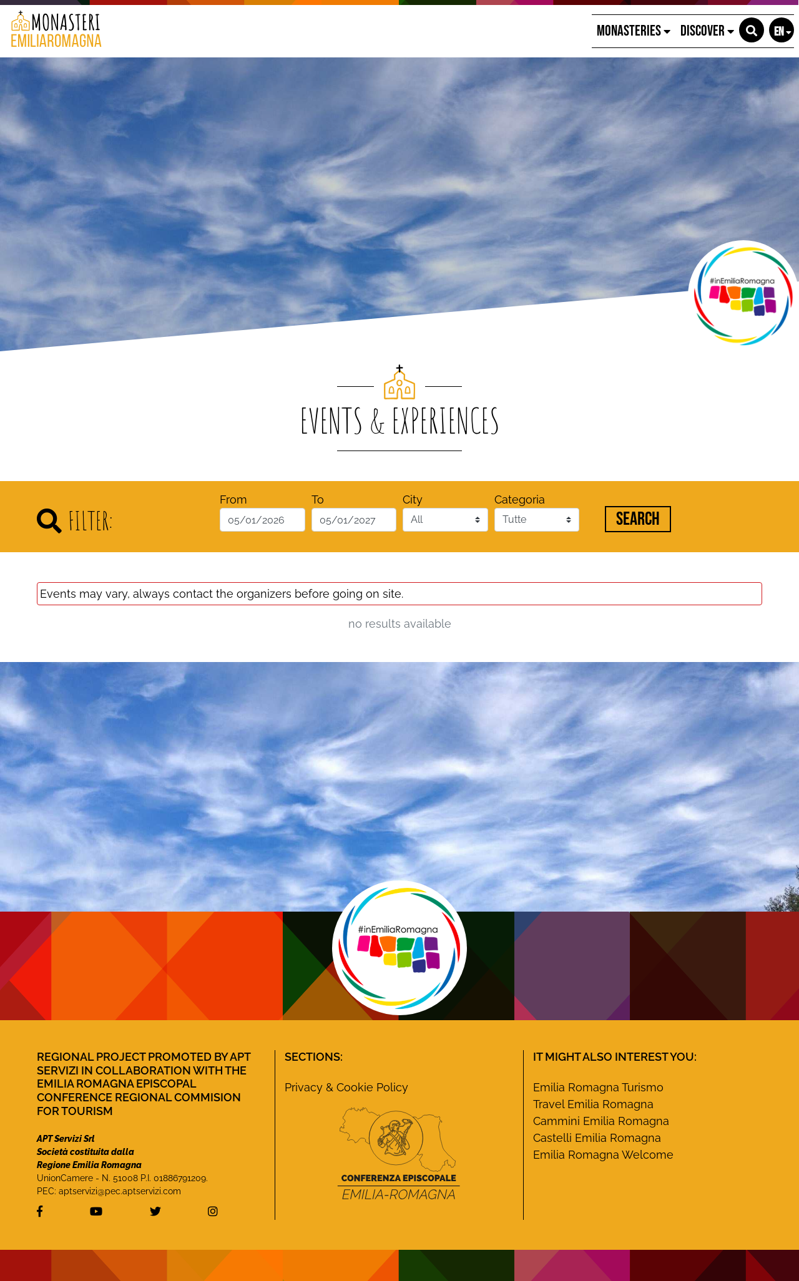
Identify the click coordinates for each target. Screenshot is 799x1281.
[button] (751, 29)
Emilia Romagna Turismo (598, 1087)
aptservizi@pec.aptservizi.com (120, 1191)
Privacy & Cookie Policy (346, 1087)
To (317, 499)
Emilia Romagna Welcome (603, 1154)
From (233, 499)
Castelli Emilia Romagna (597, 1137)
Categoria (519, 499)
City (413, 499)
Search (638, 519)
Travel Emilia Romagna (593, 1104)
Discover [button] (707, 31)
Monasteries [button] (633, 31)
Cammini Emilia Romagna (601, 1121)
